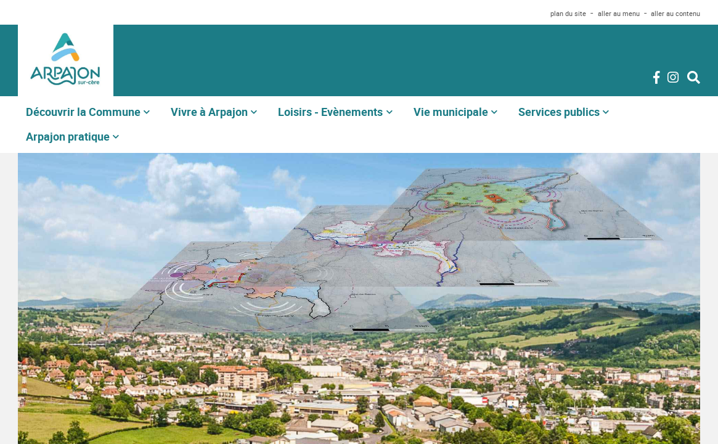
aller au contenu (675, 13)
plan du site (568, 13)
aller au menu (619, 13)
